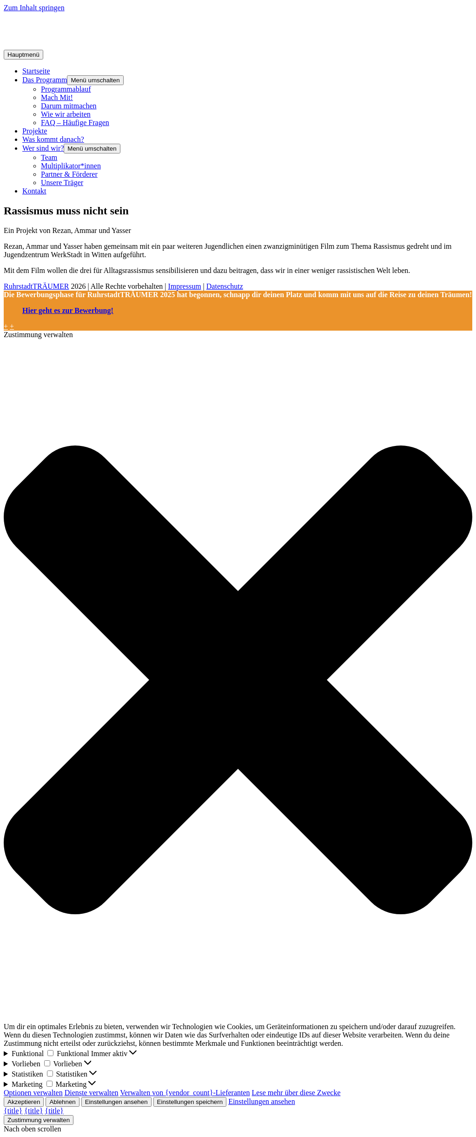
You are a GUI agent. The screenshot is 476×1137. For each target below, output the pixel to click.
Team (49, 157)
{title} (13, 1111)
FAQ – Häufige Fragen (75, 122)
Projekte (34, 131)
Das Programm (44, 80)
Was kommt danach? (53, 139)
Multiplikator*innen (71, 166)
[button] (238, 681)
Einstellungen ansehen (116, 1101)
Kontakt (34, 191)
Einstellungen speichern (190, 1101)
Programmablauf (66, 89)
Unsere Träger (62, 182)
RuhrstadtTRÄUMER (36, 286)
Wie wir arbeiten (66, 114)
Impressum (184, 286)
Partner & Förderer (69, 174)
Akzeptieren (23, 1101)
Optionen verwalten (33, 1093)
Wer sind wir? (43, 148)
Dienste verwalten (92, 1093)
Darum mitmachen (69, 106)
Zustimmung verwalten (38, 1120)
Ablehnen (62, 1101)
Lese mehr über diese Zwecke (296, 1093)
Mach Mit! (57, 97)
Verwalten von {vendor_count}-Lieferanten (185, 1093)
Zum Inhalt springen (34, 8)
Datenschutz (224, 286)
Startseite (36, 71)
